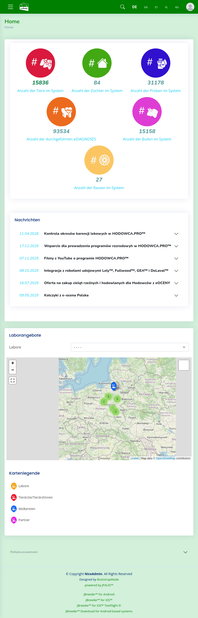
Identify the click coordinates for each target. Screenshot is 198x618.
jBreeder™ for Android (99, 594)
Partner (20, 520)
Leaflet (135, 458)
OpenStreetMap (165, 458)
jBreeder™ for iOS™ (99, 600)
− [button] (12, 370)
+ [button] (12, 363)
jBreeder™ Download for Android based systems (99, 611)
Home (9, 27)
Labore (15, 347)
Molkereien (23, 509)
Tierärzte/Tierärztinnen (32, 497)
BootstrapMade (108, 579)
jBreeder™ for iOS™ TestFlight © (99, 605)
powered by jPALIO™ (99, 585)
